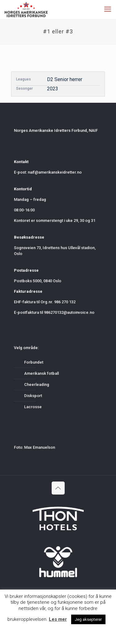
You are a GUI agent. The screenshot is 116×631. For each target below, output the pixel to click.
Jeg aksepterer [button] (88, 619)
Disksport (33, 395)
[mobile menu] (107, 9)
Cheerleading (36, 384)
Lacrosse (33, 406)
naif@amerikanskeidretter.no (55, 172)
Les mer (58, 619)
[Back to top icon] (58, 488)
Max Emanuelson (39, 447)
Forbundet (33, 362)
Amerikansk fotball (41, 373)
